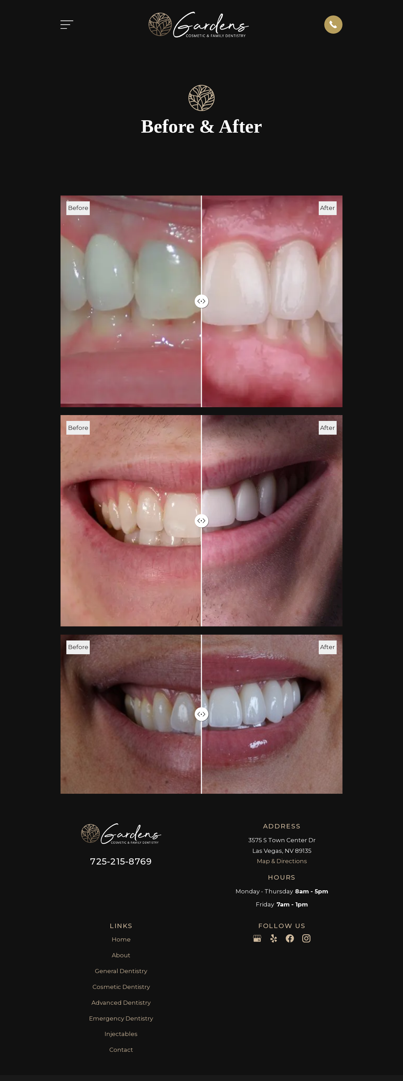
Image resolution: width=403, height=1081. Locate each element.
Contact (121, 1049)
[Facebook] (290, 938)
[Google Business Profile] (257, 938)
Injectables (121, 1033)
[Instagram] (306, 938)
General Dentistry (121, 971)
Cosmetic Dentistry (121, 986)
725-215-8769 (121, 861)
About (121, 955)
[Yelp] (274, 938)
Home (121, 939)
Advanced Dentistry (121, 1002)
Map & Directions (282, 861)
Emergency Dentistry (121, 1018)
